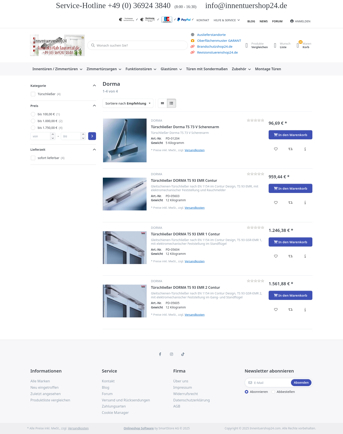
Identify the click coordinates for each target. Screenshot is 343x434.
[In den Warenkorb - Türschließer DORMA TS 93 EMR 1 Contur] (290, 242)
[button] (52, 138)
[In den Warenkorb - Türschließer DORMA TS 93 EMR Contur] (290, 188)
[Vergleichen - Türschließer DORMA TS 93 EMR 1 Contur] (290, 256)
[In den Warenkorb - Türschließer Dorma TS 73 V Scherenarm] (290, 134)
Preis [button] (34, 105)
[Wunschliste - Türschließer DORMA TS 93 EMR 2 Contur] (276, 309)
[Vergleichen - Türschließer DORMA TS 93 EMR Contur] (290, 202)
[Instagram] (171, 354)
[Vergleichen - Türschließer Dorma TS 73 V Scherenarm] (290, 149)
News (264, 21)
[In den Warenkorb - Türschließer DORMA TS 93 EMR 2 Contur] (290, 295)
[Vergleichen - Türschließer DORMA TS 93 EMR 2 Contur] (290, 309)
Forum (277, 21)
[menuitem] (57, 69)
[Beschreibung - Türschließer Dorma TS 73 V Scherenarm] (305, 149)
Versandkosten (195, 150)
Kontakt (203, 20)
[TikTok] (183, 354)
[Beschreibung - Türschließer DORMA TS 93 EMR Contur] (305, 202)
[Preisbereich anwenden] (92, 136)
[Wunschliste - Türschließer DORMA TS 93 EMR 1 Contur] (276, 256)
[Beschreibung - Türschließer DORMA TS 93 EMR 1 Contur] (305, 256)
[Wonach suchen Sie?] (137, 45)
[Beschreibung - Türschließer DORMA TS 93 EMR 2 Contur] (305, 309)
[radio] (162, 103)
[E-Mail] (267, 382)
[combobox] (128, 103)
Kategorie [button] (38, 85)
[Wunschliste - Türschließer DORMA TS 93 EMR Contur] (276, 202)
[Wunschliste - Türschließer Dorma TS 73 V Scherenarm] (276, 149)
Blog (251, 21)
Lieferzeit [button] (37, 149)
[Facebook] (160, 354)
